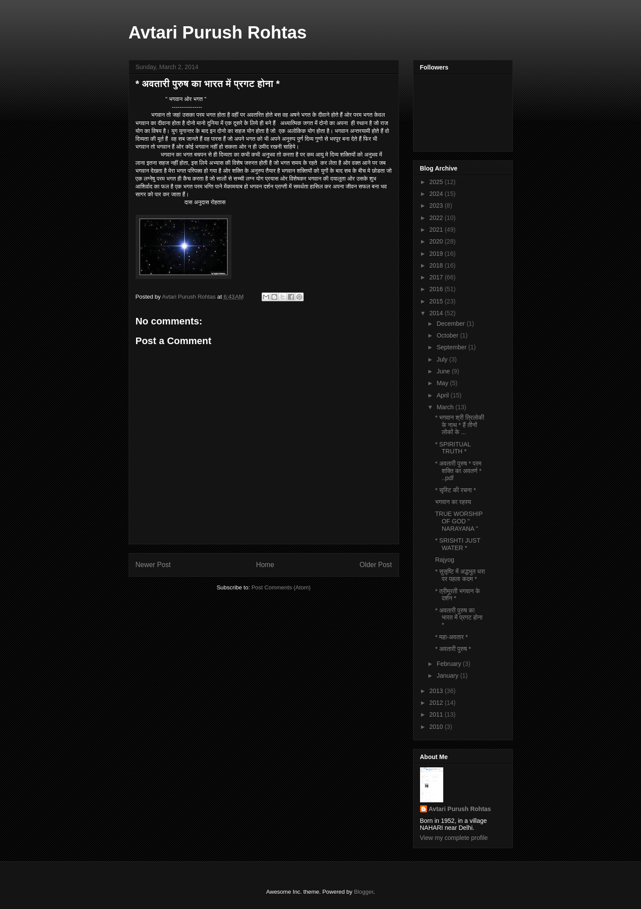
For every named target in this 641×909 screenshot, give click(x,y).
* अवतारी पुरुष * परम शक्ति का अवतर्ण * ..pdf (458, 471)
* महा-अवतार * (451, 637)
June (444, 371)
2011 (437, 714)
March (446, 407)
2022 (437, 217)
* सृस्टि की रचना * (455, 490)
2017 (437, 277)
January (448, 675)
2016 (437, 289)
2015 (437, 301)
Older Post (376, 564)
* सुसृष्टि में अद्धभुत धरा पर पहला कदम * (460, 575)
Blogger (363, 891)
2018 (437, 265)
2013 (437, 690)
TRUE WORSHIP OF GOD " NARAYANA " (459, 521)
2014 (437, 313)
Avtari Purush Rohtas (218, 32)
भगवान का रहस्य (453, 501)
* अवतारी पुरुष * (453, 648)
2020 (437, 241)
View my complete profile (454, 837)
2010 (437, 726)
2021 (437, 229)
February (450, 663)
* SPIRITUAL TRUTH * (452, 448)
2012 (437, 702)
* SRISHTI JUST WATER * (457, 544)
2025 (437, 181)
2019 (437, 253)
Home (265, 564)
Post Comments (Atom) (281, 587)
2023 (437, 205)
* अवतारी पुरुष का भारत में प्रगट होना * (458, 618)
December (451, 323)
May (443, 383)
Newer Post (153, 564)
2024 (437, 193)
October (448, 335)
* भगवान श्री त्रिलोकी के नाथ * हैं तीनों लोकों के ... (459, 425)
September (452, 347)
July (443, 359)
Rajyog (444, 559)
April (444, 395)
